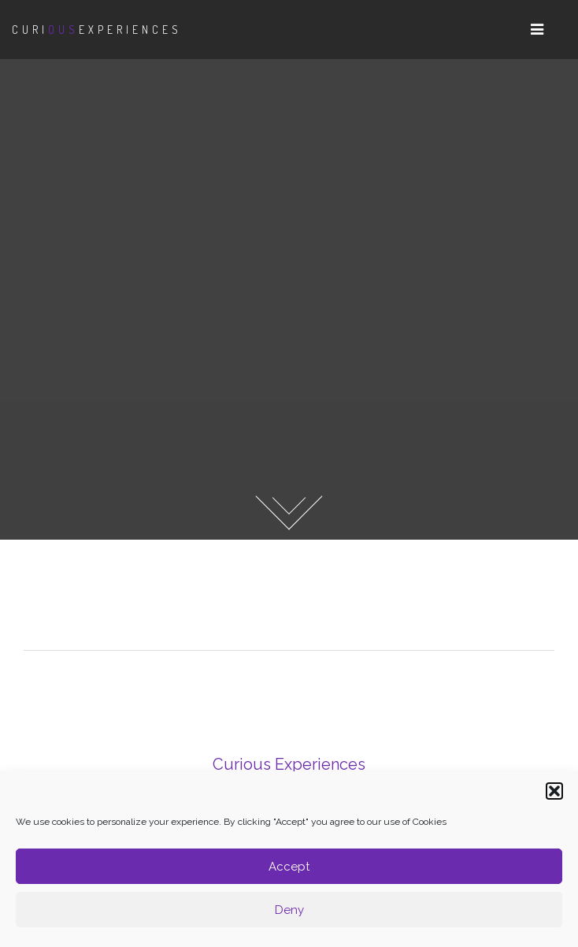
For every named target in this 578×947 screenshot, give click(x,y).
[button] (554, 791)
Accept (289, 867)
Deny (289, 910)
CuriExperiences (97, 30)
